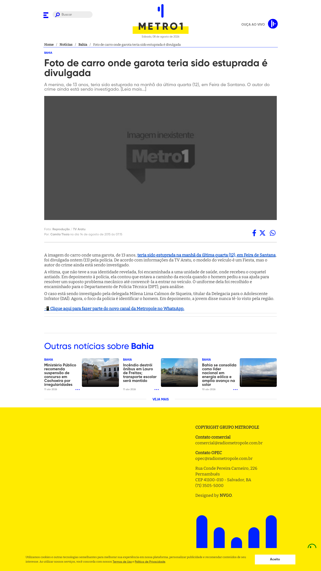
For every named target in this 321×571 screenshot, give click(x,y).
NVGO (226, 495)
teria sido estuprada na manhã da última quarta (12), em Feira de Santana (206, 255)
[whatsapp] (273, 233)
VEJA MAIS (161, 399)
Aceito (275, 559)
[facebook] (254, 233)
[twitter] (262, 233)
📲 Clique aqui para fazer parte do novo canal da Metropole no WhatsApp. (114, 308)
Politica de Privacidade (150, 561)
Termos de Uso (122, 561)
